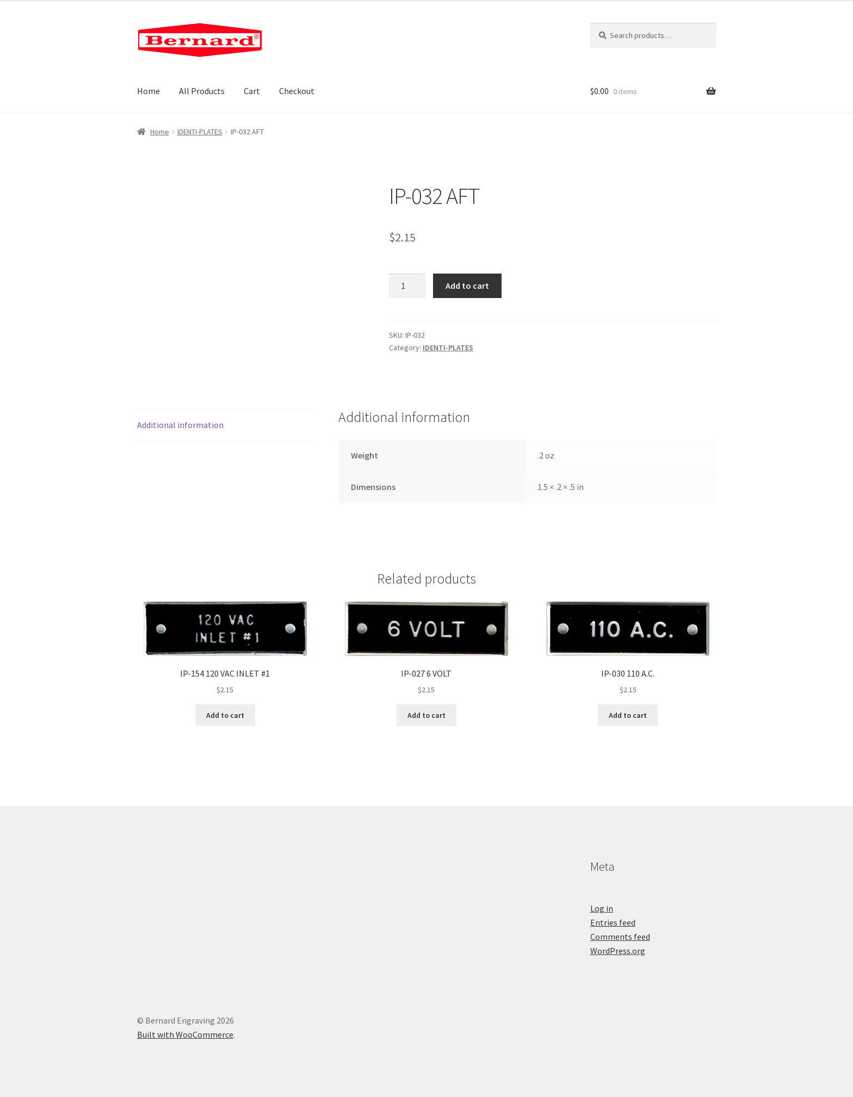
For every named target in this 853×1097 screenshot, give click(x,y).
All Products (202, 90)
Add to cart (467, 285)
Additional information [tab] (180, 424)
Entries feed (612, 922)
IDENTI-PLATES (199, 132)
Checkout (296, 90)
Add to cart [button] (225, 715)
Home (148, 90)
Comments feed (620, 936)
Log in (601, 908)
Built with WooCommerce (185, 1034)
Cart (252, 90)
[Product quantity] (407, 286)
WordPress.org (617, 950)
